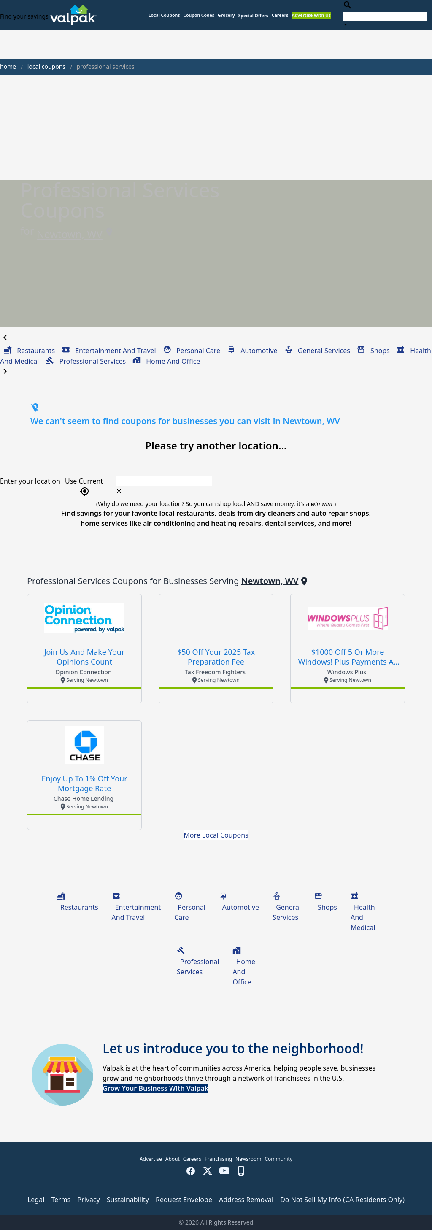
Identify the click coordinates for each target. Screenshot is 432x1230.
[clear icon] (119, 491)
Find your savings (24, 16)
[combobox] (385, 14)
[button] (253, 15)
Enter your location (30, 481)
